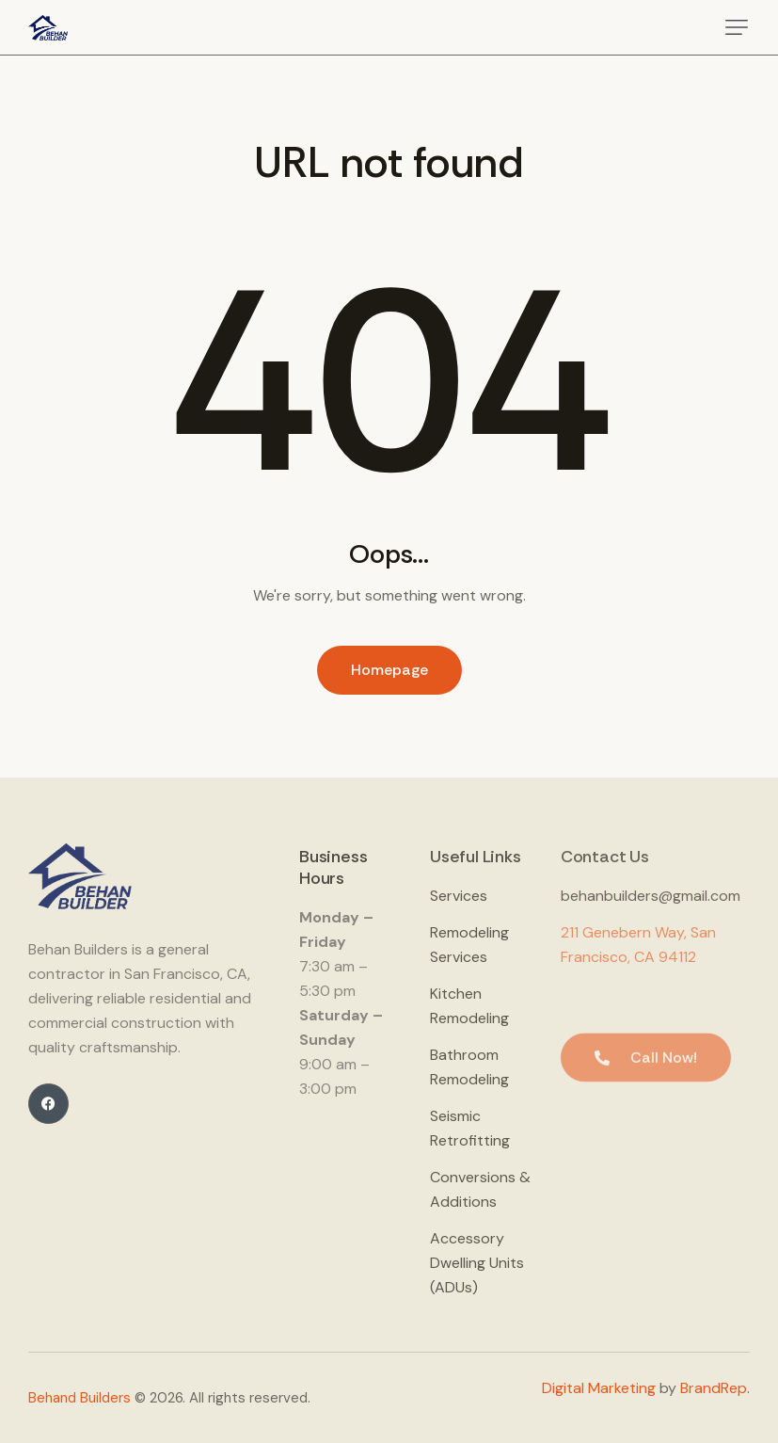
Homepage (389, 670)
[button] (736, 27)
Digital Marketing (599, 1388)
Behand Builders (79, 1397)
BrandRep (713, 1388)
